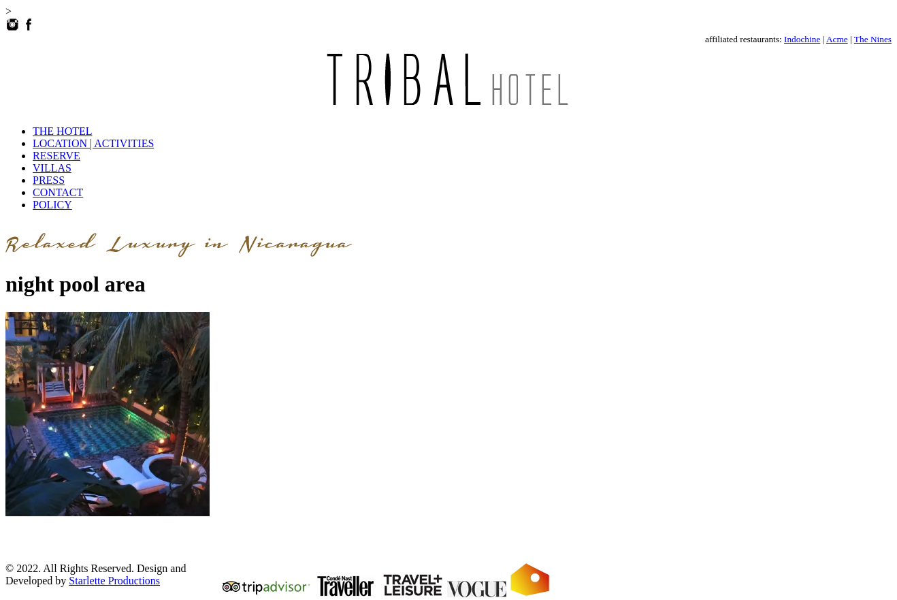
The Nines (873, 39)
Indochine (802, 39)
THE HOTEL (63, 131)
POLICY (52, 204)
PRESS (49, 180)
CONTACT (58, 192)
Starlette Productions (114, 580)
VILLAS (52, 168)
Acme (837, 39)
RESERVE (56, 155)
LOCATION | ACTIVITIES (93, 143)
